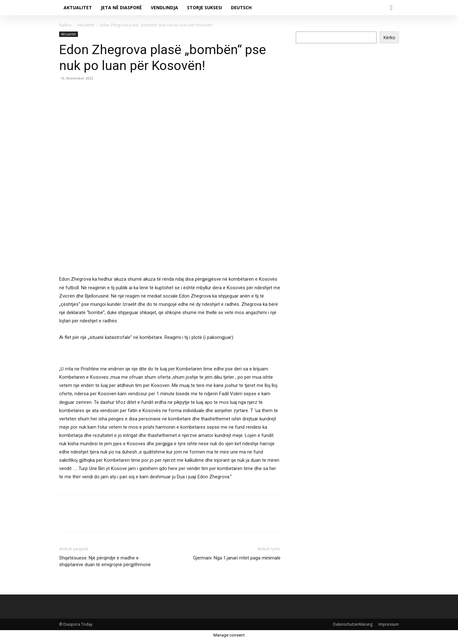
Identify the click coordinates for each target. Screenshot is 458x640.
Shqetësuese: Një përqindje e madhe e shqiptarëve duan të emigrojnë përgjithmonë (105, 561)
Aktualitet (85, 25)
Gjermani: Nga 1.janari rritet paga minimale (237, 558)
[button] (391, 7)
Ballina (65, 25)
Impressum (388, 624)
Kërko (389, 37)
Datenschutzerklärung (352, 624)
